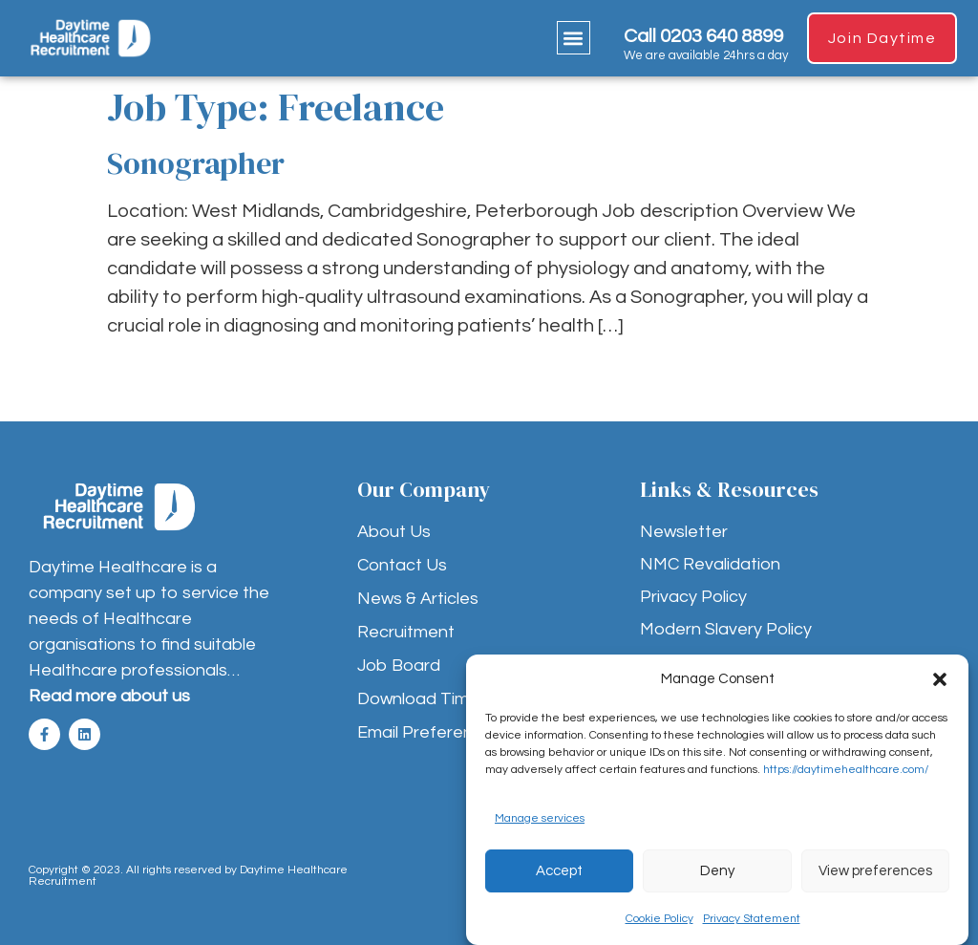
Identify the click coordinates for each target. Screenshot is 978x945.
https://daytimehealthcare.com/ (845, 769)
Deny (717, 871)
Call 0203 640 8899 (703, 36)
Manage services (540, 818)
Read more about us (109, 696)
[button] (939, 679)
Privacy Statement (751, 919)
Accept (559, 871)
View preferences (875, 871)
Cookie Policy (659, 919)
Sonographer (199, 163)
